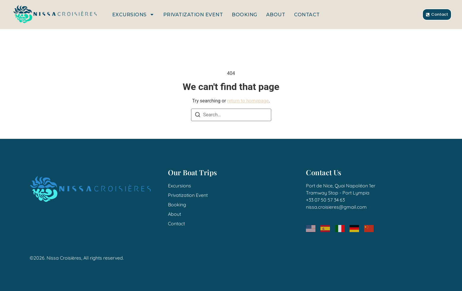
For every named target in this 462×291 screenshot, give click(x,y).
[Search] (197, 115)
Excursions (133, 14)
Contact (307, 14)
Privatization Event (193, 14)
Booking (244, 14)
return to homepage (248, 101)
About (275, 14)
